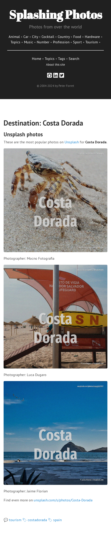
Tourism (92, 42)
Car (26, 36)
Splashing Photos (55, 14)
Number (43, 42)
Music (29, 42)
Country (64, 36)
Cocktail (48, 36)
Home (36, 58)
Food (77, 36)
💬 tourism (12, 520)
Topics (15, 42)
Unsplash (71, 142)
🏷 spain (55, 520)
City (35, 36)
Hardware (93, 36)
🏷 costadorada (34, 520)
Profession (61, 42)
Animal (15, 36)
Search (74, 58)
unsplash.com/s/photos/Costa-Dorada (63, 500)
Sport (78, 42)
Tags (61, 58)
